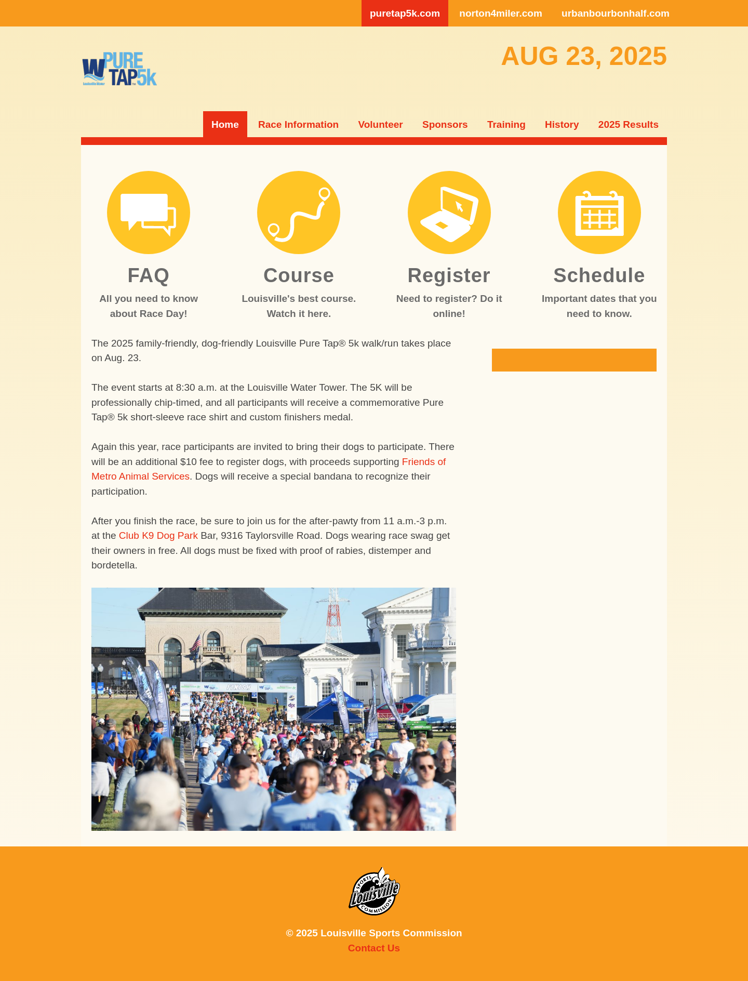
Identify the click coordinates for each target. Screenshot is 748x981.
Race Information (298, 124)
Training (506, 124)
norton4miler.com (500, 13)
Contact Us (374, 948)
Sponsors (445, 124)
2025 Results (628, 124)
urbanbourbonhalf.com (616, 13)
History (562, 124)
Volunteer (380, 124)
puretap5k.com (405, 13)
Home (225, 124)
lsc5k (119, 68)
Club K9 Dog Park (158, 535)
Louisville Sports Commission (374, 891)
